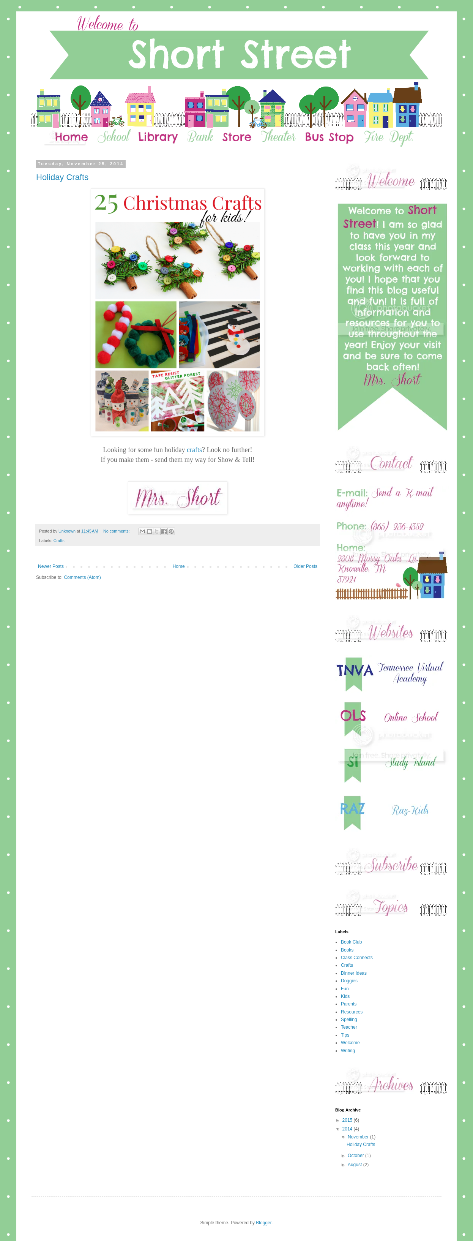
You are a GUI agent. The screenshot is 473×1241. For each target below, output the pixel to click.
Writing (348, 1050)
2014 (348, 1129)
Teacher (349, 1027)
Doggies (349, 980)
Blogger (263, 1222)
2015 (348, 1120)
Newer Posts (51, 566)
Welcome (350, 1042)
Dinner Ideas (354, 973)
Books (347, 950)
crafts (194, 450)
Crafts (59, 540)
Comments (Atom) (82, 577)
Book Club (351, 942)
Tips (345, 1035)
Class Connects (357, 957)
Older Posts (305, 566)
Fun (345, 988)
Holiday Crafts (62, 177)
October (356, 1155)
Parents (348, 1004)
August (355, 1164)
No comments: (117, 531)
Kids (345, 996)
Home (179, 566)
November (359, 1137)
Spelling (349, 1019)
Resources (352, 1012)
